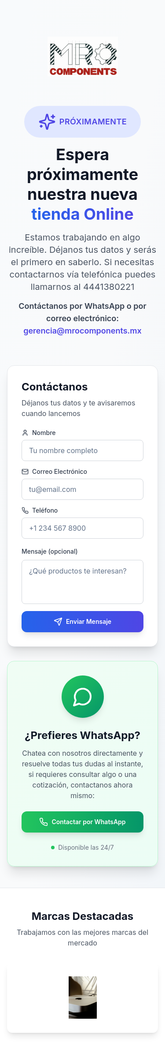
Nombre (39, 432)
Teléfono (40, 510)
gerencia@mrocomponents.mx (82, 330)
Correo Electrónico (54, 471)
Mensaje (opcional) (50, 551)
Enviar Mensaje (82, 621)
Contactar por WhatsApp (82, 822)
